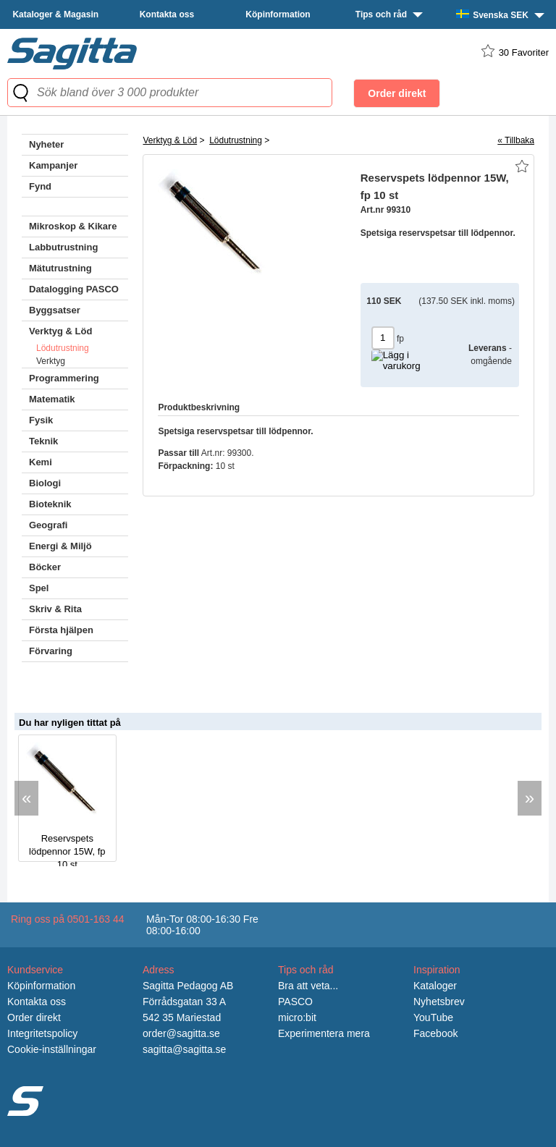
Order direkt (34, 1017)
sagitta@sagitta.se (184, 1049)
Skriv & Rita (55, 609)
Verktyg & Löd (60, 331)
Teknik (43, 441)
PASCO (295, 1001)
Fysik (41, 420)
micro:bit (297, 1017)
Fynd (40, 186)
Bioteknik (50, 504)
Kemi (40, 462)
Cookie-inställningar (51, 1049)
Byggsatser (54, 310)
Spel (39, 588)
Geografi (48, 525)
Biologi (45, 483)
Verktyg (50, 361)
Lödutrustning (62, 348)
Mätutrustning (60, 268)
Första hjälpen (61, 630)
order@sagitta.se (181, 1033)
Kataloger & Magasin (55, 14)
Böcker (45, 567)
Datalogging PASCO (74, 289)
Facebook (435, 1033)
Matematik (52, 399)
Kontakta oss (167, 14)
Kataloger (435, 985)
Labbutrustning (63, 247)
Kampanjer (53, 165)
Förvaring (50, 651)
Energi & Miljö (60, 546)
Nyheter (46, 144)
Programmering (64, 378)
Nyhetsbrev (439, 1001)
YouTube (433, 1017)
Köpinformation (277, 14)
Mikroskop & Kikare (73, 226)
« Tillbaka (515, 140)
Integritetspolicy (42, 1033)
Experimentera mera (324, 1033)
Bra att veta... (308, 985)
